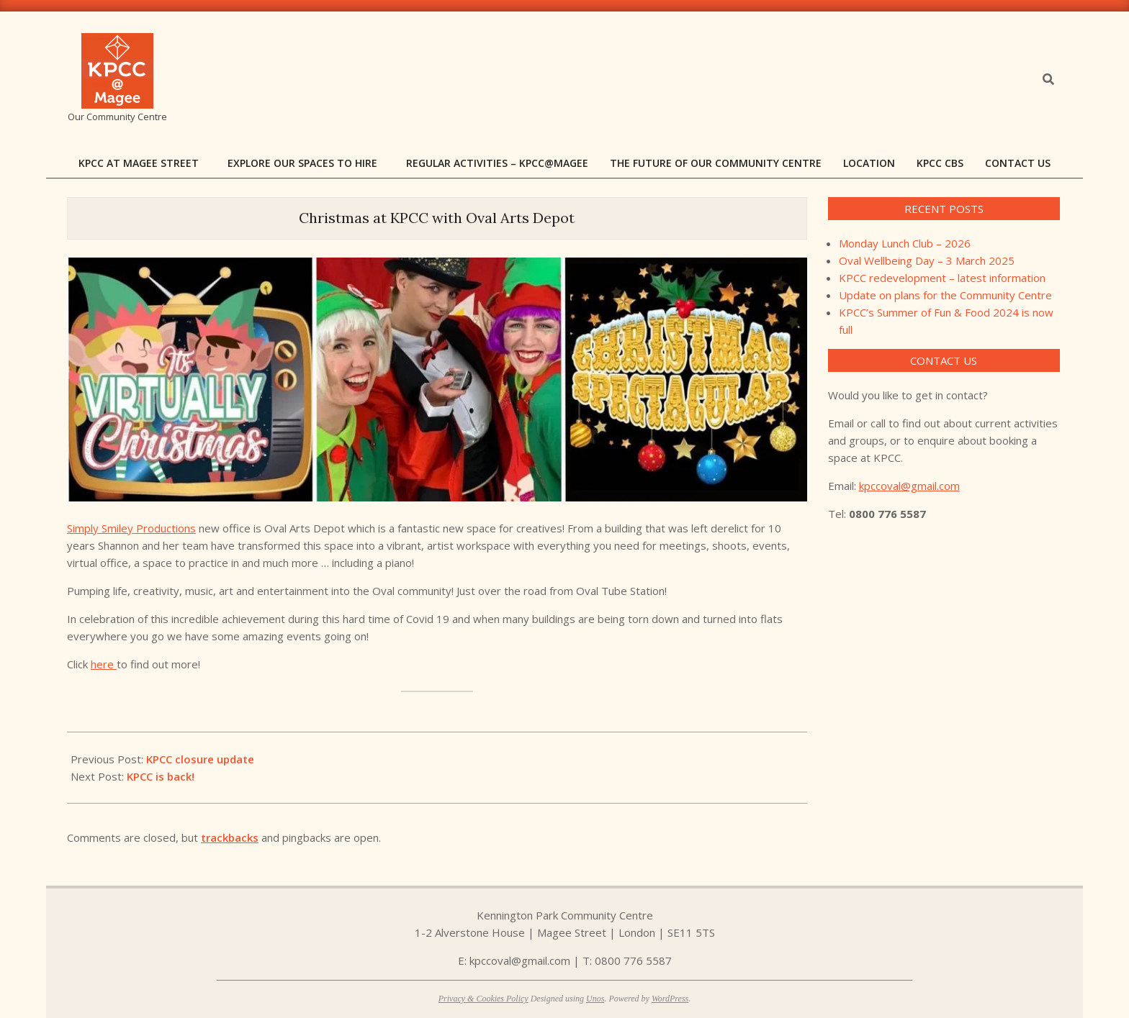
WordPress (670, 999)
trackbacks (229, 837)
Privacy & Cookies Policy (483, 999)
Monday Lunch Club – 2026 (905, 243)
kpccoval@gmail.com (909, 485)
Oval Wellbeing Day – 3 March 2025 (927, 260)
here (104, 664)
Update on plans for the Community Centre (945, 295)
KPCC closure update (200, 759)
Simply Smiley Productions (131, 528)
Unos (595, 999)
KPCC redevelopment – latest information (942, 278)
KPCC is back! (160, 776)
